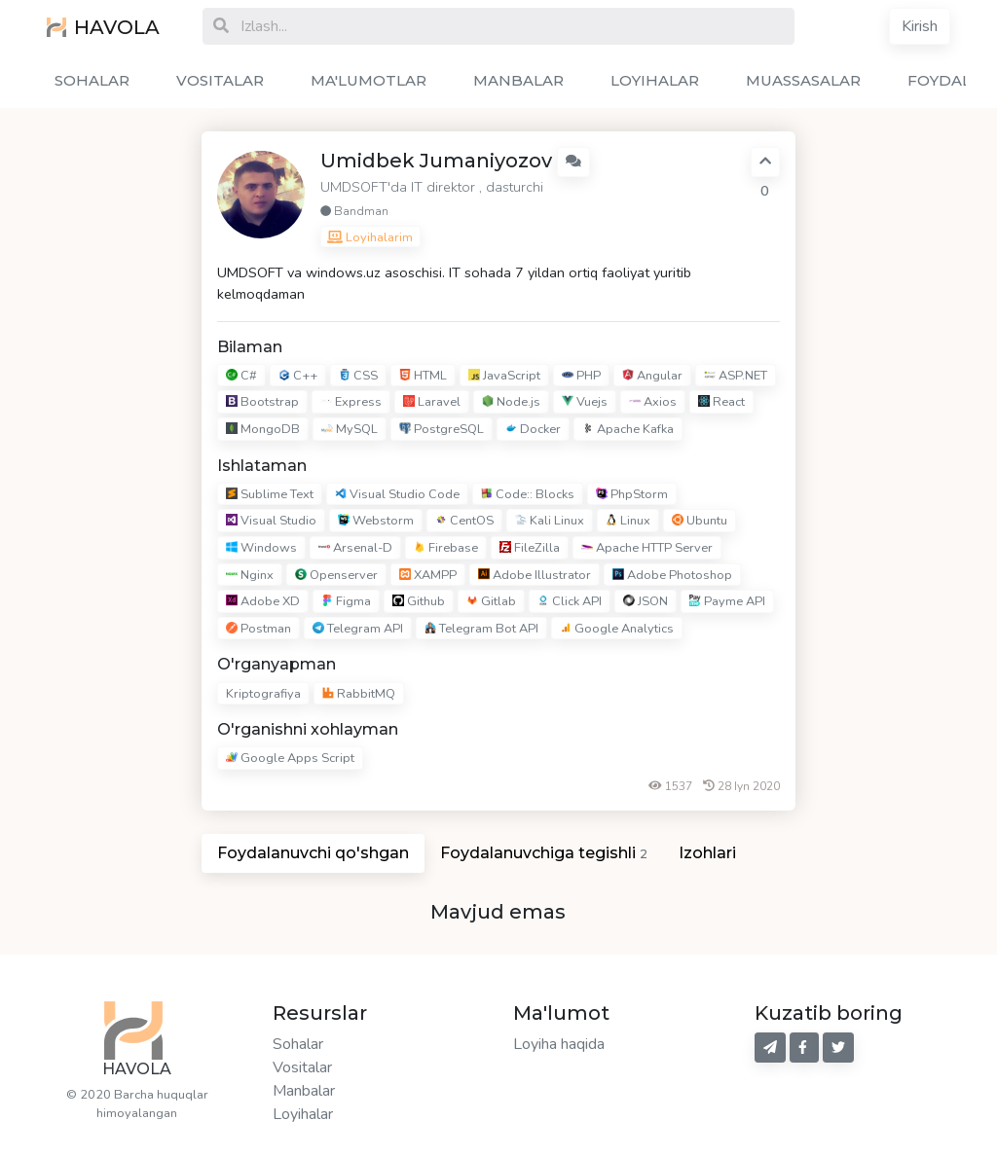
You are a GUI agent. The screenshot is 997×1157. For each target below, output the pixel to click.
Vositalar (302, 1067)
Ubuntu (699, 521)
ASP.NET (735, 375)
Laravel (432, 403)
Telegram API (358, 628)
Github (418, 601)
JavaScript (504, 375)
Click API (569, 601)
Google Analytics (617, 628)
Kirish (920, 26)
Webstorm (376, 521)
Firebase (446, 548)
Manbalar (304, 1091)
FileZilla (529, 548)
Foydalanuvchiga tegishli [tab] (543, 853)
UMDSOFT (354, 187)
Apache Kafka (628, 429)
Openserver (336, 575)
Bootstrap (262, 403)
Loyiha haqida (559, 1044)
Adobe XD (263, 601)
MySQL (349, 429)
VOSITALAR (220, 80)
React (721, 403)
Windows (261, 548)
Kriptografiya (263, 694)
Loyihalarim (370, 237)
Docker (533, 429)
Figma (346, 601)
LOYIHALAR (654, 80)
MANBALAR (518, 80)
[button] (573, 162)
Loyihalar (303, 1114)
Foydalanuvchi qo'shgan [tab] (313, 853)
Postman (258, 628)
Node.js (511, 403)
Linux (628, 521)
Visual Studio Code (397, 494)
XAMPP (428, 575)
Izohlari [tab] (707, 853)
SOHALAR (92, 80)
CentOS (464, 521)
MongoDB (263, 429)
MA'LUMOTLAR (368, 80)
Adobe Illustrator (534, 575)
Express (351, 403)
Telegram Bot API (481, 628)
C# (241, 375)
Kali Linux (549, 521)
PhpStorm (632, 494)
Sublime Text (270, 494)
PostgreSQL (441, 429)
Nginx (250, 575)
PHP (581, 375)
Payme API (727, 601)
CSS (358, 375)
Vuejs (585, 403)
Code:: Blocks (527, 494)
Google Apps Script (290, 758)
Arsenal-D (355, 548)
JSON (645, 601)
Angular (652, 375)
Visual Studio (271, 521)
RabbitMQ (358, 694)
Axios (653, 403)
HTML (423, 375)
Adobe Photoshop (672, 575)
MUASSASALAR (803, 80)
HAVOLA (103, 27)
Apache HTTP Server (647, 548)
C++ (297, 375)
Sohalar (298, 1044)
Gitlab (491, 601)
